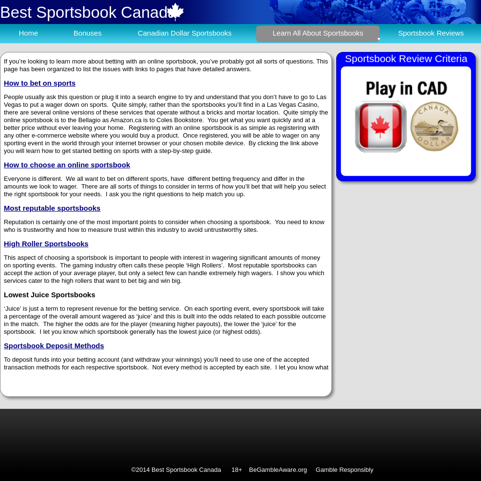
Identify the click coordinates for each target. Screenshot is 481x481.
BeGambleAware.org (278, 469)
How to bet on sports (40, 83)
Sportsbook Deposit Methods (54, 346)
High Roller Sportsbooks (46, 244)
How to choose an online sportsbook (67, 165)
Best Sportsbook (58, 12)
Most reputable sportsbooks (52, 208)
